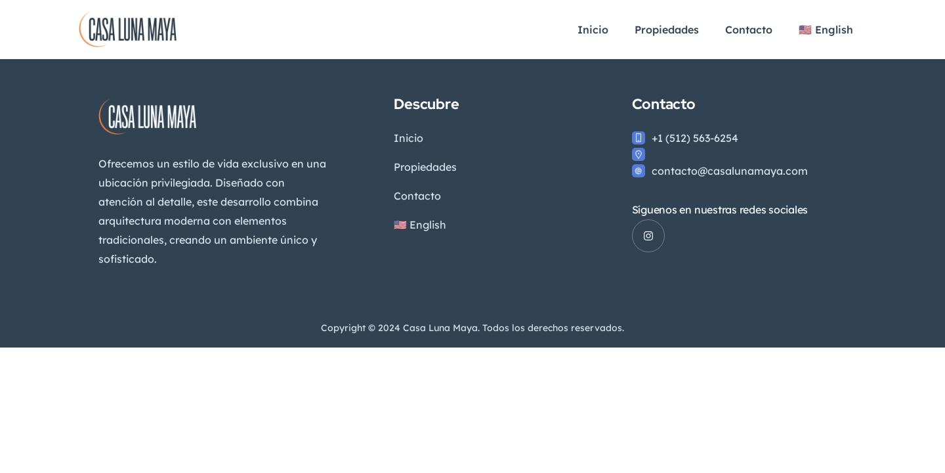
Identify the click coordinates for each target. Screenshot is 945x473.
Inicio (593, 29)
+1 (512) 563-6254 (695, 138)
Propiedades (667, 29)
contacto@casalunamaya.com (730, 170)
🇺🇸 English (826, 29)
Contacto (748, 29)
